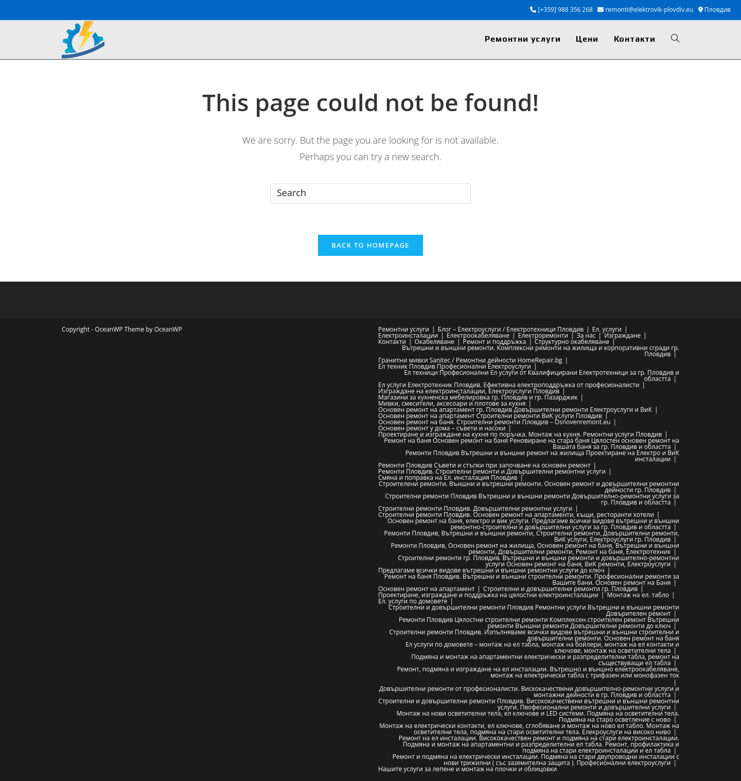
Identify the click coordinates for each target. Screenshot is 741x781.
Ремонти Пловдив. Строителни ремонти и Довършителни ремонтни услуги (492, 471)
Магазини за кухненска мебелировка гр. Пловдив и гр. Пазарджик (477, 397)
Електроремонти (543, 335)
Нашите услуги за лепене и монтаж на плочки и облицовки (467, 769)
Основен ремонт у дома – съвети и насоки (441, 428)
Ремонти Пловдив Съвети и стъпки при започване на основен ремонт (484, 465)
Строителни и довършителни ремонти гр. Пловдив (560, 588)
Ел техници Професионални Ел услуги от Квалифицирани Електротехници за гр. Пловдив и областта (541, 375)
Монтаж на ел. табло (638, 595)
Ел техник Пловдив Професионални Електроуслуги (454, 366)
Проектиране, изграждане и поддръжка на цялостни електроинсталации (488, 595)
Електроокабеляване (478, 335)
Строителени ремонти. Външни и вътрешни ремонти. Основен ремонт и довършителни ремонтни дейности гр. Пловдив (529, 486)
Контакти (392, 341)
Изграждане (622, 335)
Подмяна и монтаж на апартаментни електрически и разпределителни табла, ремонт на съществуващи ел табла (545, 659)
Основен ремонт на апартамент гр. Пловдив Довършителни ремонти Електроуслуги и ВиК (515, 409)
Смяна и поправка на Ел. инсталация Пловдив (447, 477)
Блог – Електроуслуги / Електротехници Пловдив (511, 329)
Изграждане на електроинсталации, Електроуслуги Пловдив (468, 391)
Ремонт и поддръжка (494, 341)
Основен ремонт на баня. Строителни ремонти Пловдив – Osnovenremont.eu (494, 422)
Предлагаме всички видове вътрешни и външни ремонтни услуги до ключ (491, 570)
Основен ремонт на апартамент (426, 588)
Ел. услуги (607, 329)
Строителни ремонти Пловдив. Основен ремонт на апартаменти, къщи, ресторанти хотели (516, 514)
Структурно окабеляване (572, 341)
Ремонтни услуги (403, 329)
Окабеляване (434, 341)
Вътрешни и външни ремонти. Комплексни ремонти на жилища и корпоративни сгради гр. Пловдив (540, 350)
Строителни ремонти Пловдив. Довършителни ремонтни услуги (475, 508)
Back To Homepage (370, 245)
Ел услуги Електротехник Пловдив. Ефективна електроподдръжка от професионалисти (509, 384)
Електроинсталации (408, 335)
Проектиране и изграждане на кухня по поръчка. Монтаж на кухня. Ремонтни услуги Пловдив (520, 434)
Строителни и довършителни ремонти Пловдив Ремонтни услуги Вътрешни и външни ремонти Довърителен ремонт (534, 610)
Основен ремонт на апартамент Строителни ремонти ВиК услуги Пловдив (490, 415)
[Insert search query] (370, 193)
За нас (586, 335)
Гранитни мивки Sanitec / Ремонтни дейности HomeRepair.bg (470, 360)
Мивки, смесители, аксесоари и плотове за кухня (451, 403)
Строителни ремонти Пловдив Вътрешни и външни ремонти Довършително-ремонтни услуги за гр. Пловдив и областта (532, 499)
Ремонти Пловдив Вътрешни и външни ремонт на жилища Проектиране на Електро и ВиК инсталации (542, 455)
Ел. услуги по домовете (412, 601)
